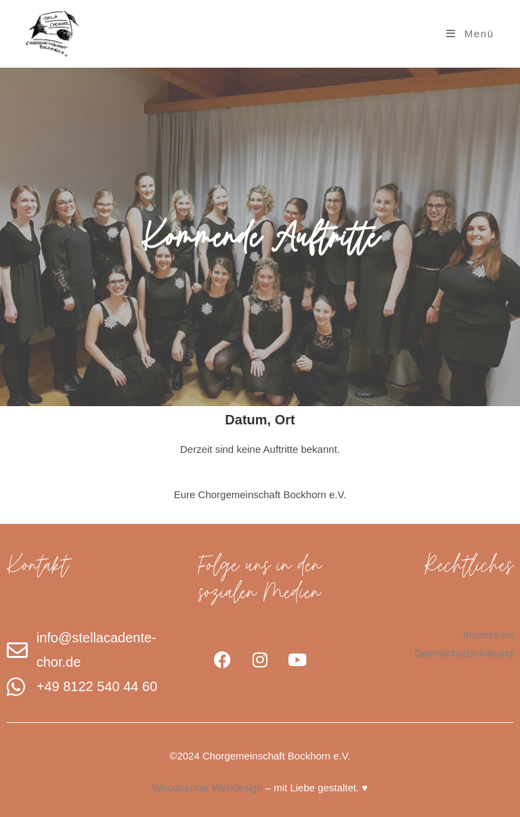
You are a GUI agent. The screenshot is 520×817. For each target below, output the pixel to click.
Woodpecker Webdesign (207, 787)
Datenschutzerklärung (463, 653)
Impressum (488, 634)
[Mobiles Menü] (470, 33)
